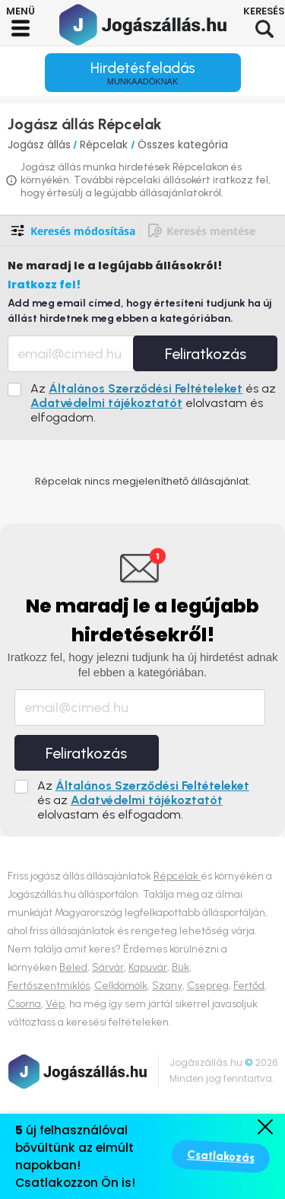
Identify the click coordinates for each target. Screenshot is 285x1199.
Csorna (24, 1003)
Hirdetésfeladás (142, 72)
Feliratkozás (205, 354)
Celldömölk (120, 985)
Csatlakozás (221, 1156)
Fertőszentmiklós (49, 985)
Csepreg (208, 985)
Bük (180, 967)
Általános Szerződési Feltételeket (145, 388)
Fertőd (248, 985)
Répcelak (105, 144)
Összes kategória (183, 144)
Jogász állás (39, 144)
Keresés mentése (210, 231)
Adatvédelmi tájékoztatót (106, 403)
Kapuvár (147, 967)
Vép (55, 1003)
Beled (73, 967)
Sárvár (108, 967)
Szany (167, 985)
